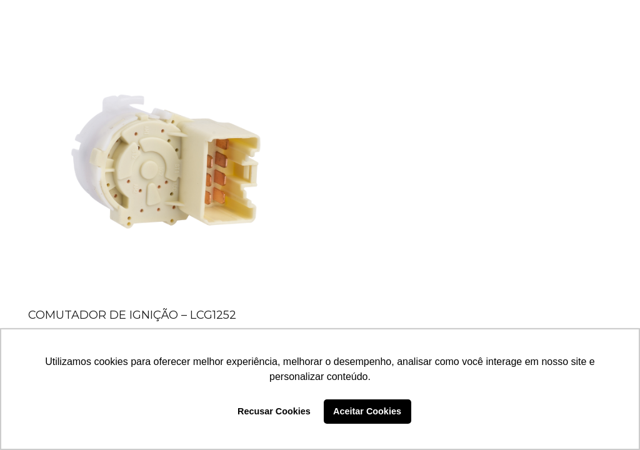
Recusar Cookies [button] (274, 411)
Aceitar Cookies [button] (367, 411)
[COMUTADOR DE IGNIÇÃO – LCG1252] (165, 165)
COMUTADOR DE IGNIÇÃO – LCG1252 (132, 315)
